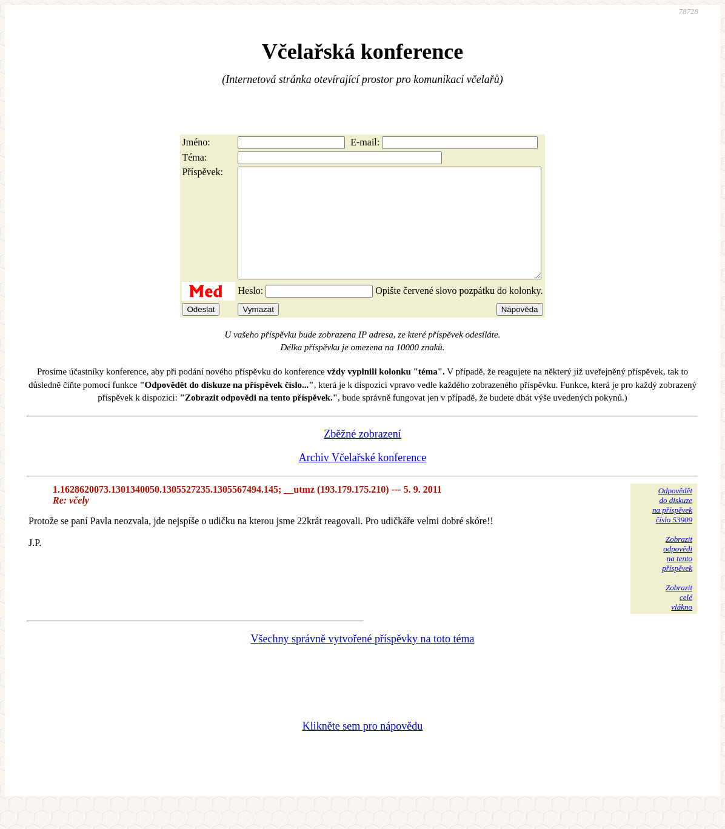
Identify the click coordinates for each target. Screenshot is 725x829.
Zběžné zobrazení (362, 456)
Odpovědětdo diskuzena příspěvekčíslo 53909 (672, 527)
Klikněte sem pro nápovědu (362, 748)
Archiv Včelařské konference (363, 479)
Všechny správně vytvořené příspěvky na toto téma (363, 660)
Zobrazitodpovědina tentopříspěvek (677, 575)
